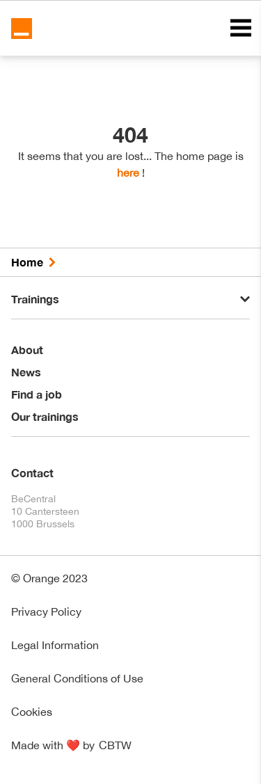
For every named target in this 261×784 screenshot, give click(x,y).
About (27, 349)
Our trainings (45, 416)
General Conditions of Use (77, 678)
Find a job (36, 394)
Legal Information (55, 645)
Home (27, 262)
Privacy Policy (46, 611)
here (128, 172)
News (26, 371)
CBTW (115, 745)
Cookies (31, 711)
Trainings (35, 298)
